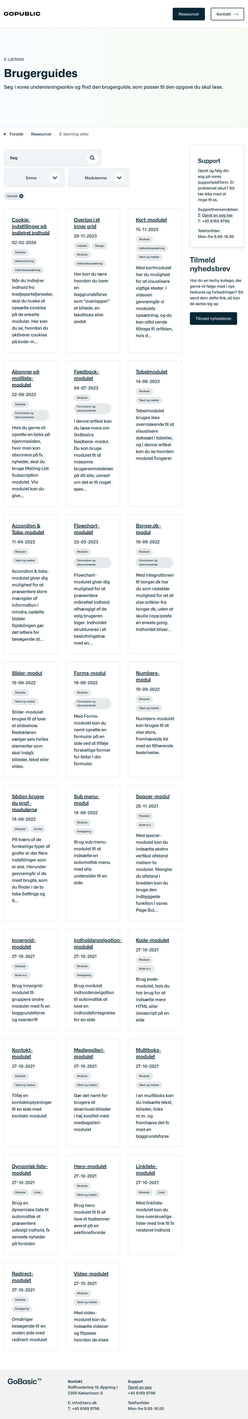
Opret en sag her (217, 215)
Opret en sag (140, 1387)
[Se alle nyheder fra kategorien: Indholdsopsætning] (28, 269)
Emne (31, 177)
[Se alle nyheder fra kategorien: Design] (100, 244)
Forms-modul (90, 673)
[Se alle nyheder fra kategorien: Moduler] (21, 251)
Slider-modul (27, 673)
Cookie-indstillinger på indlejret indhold (31, 225)
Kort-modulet (151, 219)
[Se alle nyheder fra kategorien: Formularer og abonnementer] (31, 412)
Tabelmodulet (151, 371)
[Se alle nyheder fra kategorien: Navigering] (84, 830)
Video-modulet (91, 1273)
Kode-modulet (152, 940)
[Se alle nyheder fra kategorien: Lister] (38, 1191)
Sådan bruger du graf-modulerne (28, 802)
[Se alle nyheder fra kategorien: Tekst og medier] (149, 256)
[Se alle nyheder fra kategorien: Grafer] (38, 828)
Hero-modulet (90, 1166)
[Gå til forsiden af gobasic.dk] (20, 14)
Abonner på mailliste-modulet (25, 377)
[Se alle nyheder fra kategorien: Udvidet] (82, 244)
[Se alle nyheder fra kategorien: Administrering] (25, 260)
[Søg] (52, 158)
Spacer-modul (153, 796)
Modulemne (96, 177)
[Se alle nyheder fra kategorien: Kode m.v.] (145, 824)
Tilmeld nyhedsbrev (213, 318)
